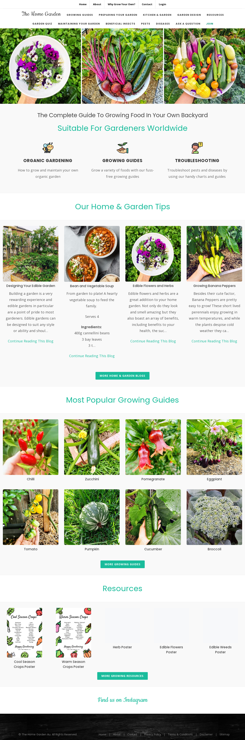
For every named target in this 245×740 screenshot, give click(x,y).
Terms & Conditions (180, 734)
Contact (132, 734)
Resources (122, 588)
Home (102, 734)
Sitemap (225, 734)
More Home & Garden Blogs (122, 375)
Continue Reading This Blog (30, 341)
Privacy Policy (152, 734)
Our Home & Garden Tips (122, 206)
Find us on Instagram (123, 700)
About (117, 734)
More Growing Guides (122, 564)
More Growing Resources (122, 676)
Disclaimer (206, 734)
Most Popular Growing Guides (122, 400)
